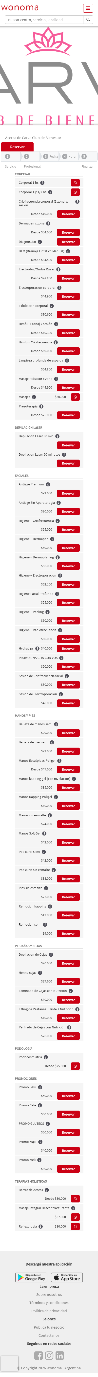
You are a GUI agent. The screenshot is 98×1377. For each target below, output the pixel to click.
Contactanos (49, 1335)
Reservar (68, 214)
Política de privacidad (49, 1310)
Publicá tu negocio (49, 1327)
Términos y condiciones (49, 1302)
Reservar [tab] (17, 146)
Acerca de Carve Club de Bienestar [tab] (33, 137)
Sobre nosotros (49, 1294)
